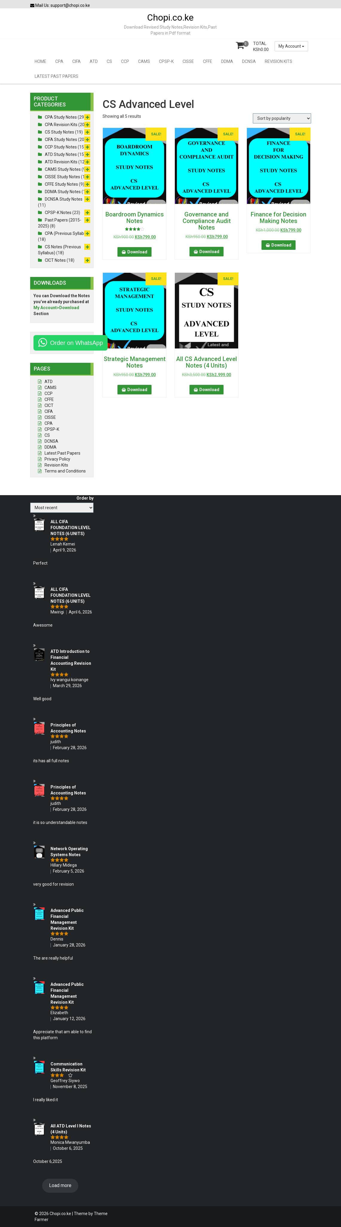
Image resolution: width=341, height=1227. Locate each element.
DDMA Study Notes (63, 191)
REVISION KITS (278, 61)
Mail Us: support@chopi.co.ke (60, 5)
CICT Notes (55, 260)
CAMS (144, 61)
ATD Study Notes (61, 154)
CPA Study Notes (61, 117)
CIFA (76, 61)
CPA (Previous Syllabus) (67, 233)
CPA (59, 61)
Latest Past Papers (62, 453)
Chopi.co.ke (170, 17)
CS (109, 61)
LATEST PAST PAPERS (56, 76)
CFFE (207, 61)
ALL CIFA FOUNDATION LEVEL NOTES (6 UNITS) (71, 527)
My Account (291, 46)
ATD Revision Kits (61, 161)
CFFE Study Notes (61, 184)
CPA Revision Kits (61, 124)
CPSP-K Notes (58, 212)
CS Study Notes (59, 132)
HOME (40, 61)
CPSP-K (166, 61)
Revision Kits (56, 465)
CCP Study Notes (61, 147)
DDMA (227, 61)
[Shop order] (282, 118)
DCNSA (249, 61)
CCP (125, 61)
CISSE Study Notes (62, 176)
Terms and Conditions (65, 471)
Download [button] (137, 252)
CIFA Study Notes (61, 139)
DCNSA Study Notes (63, 199)
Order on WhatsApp (76, 343)
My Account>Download (56, 307)
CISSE (188, 61)
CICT (49, 405)
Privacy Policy (57, 459)
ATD (94, 61)
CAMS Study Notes (63, 169)
